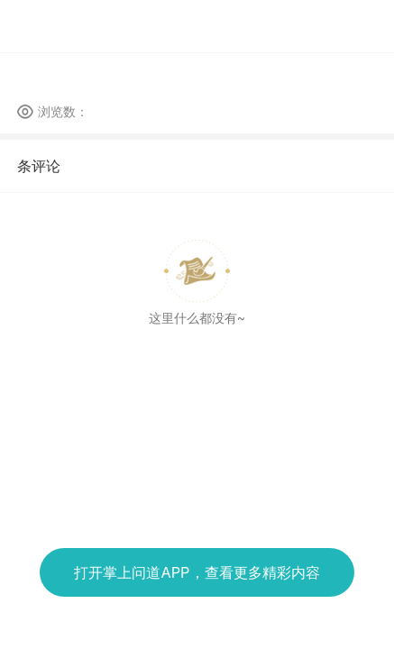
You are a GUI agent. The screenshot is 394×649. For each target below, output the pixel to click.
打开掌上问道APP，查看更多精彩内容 (196, 572)
